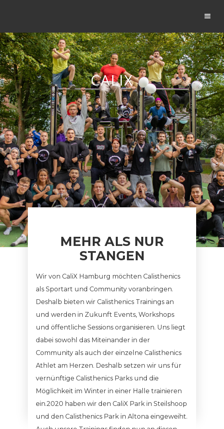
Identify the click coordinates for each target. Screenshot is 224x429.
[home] (98, 16)
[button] (208, 16)
